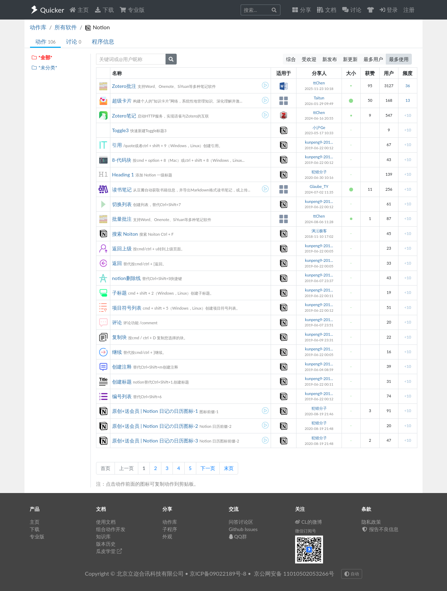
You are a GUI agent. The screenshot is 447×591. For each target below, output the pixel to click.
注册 (409, 9)
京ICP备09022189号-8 (218, 573)
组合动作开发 (110, 529)
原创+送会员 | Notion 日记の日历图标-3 (155, 441)
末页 (229, 468)
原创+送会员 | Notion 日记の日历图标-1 (155, 411)
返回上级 (122, 248)
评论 (117, 322)
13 (407, 100)
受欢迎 (309, 59)
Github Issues (243, 529)
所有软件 (65, 27)
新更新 (350, 59)
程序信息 (103, 41)
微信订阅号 (305, 530)
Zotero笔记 (124, 116)
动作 (45, 41)
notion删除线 (126, 278)
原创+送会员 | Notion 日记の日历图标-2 (155, 426)
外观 (167, 536)
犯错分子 (319, 171)
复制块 (119, 337)
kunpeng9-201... (319, 142)
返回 (117, 263)
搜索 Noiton (125, 234)
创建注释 (122, 367)
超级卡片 (122, 101)
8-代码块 (121, 160)
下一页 (207, 468)
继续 (117, 352)
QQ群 (238, 536)
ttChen (319, 83)
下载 (104, 9)
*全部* (41, 57)
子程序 (169, 529)
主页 (79, 9)
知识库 (103, 536)
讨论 (73, 41)
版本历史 (106, 544)
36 (407, 85)
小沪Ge (319, 127)
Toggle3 (120, 130)
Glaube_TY (319, 186)
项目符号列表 (126, 308)
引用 (117, 145)
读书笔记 (122, 189)
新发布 (329, 59)
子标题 (119, 293)
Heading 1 (123, 174)
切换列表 (122, 204)
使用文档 (106, 522)
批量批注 (122, 219)
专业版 (132, 9)
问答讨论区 (241, 522)
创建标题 (122, 382)
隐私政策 (371, 522)
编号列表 (122, 396)
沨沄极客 (319, 230)
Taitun (319, 98)
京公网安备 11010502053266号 (294, 573)
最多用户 (373, 59)
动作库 (38, 27)
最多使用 (399, 59)
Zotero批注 (124, 86)
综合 (291, 59)
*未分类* (44, 67)
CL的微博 (308, 522)
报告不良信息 (379, 529)
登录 (389, 9)
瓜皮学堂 (109, 551)
